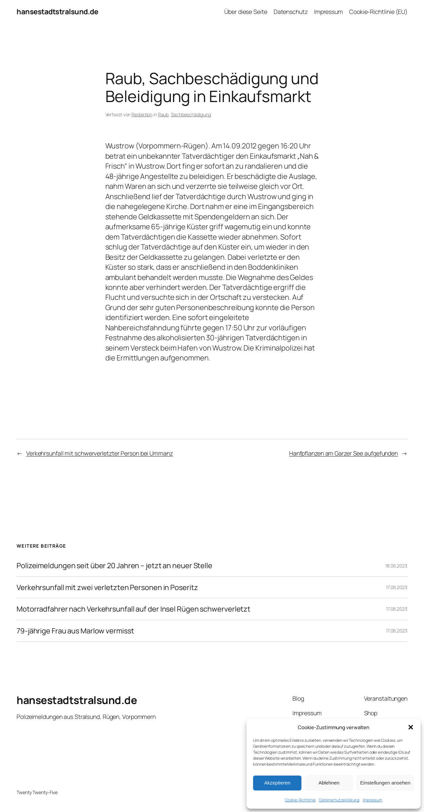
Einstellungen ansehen (385, 782)
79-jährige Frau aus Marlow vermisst (75, 631)
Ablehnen (328, 782)
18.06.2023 (396, 566)
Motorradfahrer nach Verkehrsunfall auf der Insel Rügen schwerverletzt (133, 609)
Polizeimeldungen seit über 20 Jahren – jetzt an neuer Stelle (114, 565)
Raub (163, 114)
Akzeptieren (277, 782)
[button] (410, 727)
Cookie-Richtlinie (300, 800)
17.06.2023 (396, 587)
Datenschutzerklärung (339, 800)
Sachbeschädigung (191, 114)
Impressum (372, 800)
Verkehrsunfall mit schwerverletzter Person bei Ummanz (99, 453)
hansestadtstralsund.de (57, 12)
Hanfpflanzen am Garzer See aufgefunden (343, 453)
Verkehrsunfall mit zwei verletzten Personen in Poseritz (107, 587)
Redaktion (142, 114)
